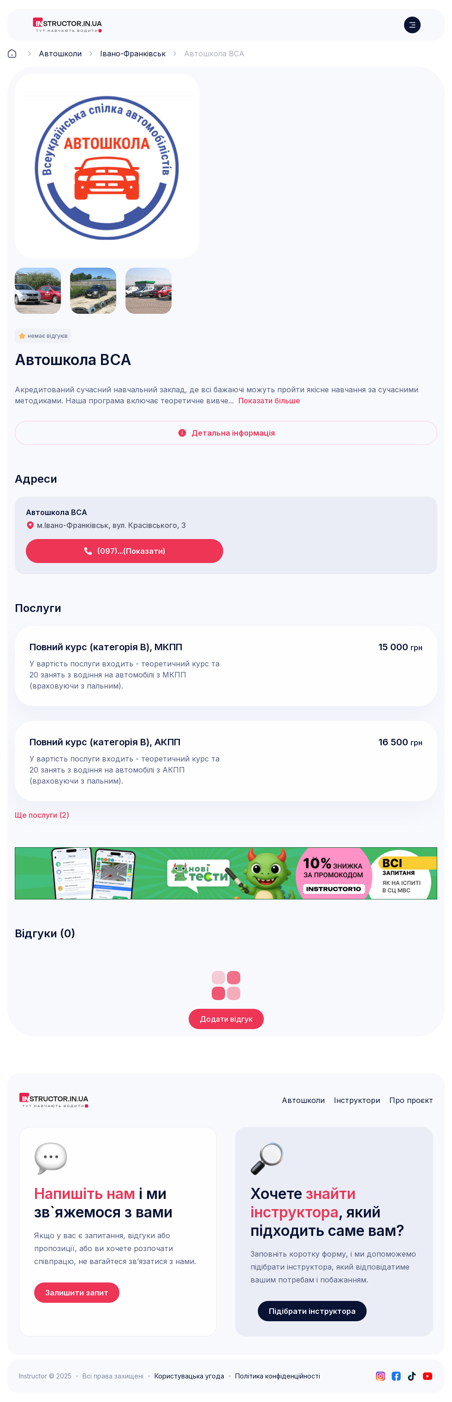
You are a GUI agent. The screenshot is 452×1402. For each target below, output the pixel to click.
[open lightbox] (107, 166)
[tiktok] (411, 1376)
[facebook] (396, 1376)
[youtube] (427, 1376)
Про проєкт (411, 1100)
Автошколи (60, 53)
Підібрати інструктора (312, 1311)
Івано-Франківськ (133, 53)
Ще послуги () (42, 815)
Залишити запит (76, 1292)
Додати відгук (226, 1019)
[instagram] (380, 1376)
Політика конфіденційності (277, 1376)
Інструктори (357, 1100)
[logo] (67, 25)
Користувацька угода (189, 1376)
